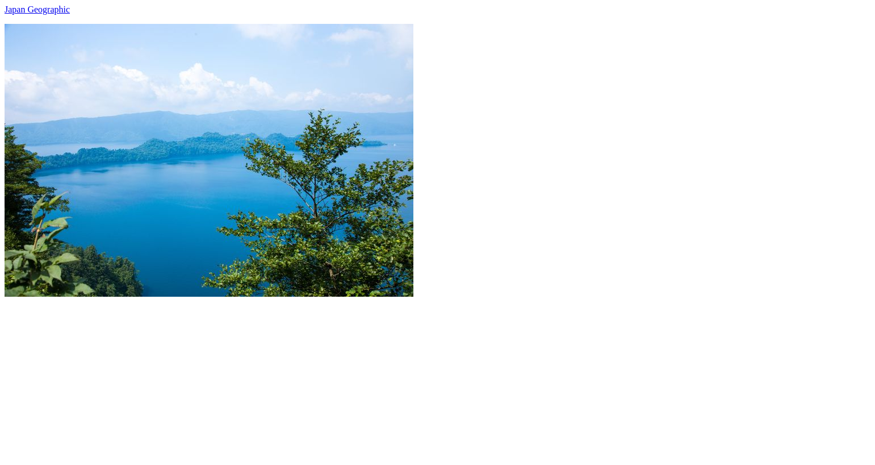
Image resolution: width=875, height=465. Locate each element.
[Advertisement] (345, 376)
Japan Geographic (37, 9)
